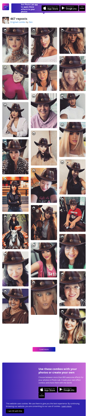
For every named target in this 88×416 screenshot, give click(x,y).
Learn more (66, 406)
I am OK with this (15, 411)
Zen (31, 22)
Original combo (17, 22)
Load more (44, 349)
